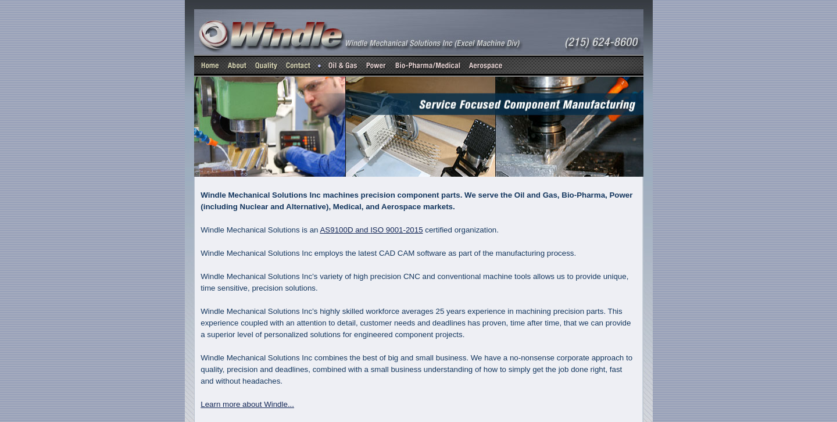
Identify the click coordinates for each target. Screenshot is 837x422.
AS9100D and (371, 230)
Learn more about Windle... (247, 404)
